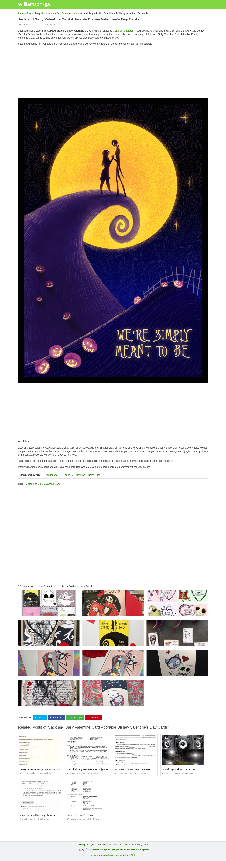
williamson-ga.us (102, 849)
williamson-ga (36, 4)
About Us (117, 844)
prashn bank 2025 (126, 855)
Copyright (91, 844)
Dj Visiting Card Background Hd (179, 769)
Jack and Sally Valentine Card (44, 483)
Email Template (27, 819)
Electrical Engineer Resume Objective (87, 769)
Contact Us (128, 844)
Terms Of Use (104, 844)
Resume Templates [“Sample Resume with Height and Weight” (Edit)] (139, 849)
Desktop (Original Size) (88, 474)
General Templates (26, 24)
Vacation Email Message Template (38, 815)
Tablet (67, 474)
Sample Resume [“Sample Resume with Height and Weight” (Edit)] (120, 849)
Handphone (51, 474)
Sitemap (81, 844)
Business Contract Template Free (132, 769)
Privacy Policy (141, 844)
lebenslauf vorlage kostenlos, (104, 855)
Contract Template (123, 773)
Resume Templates (76, 773)
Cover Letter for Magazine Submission (40, 769)
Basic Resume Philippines (81, 815)
